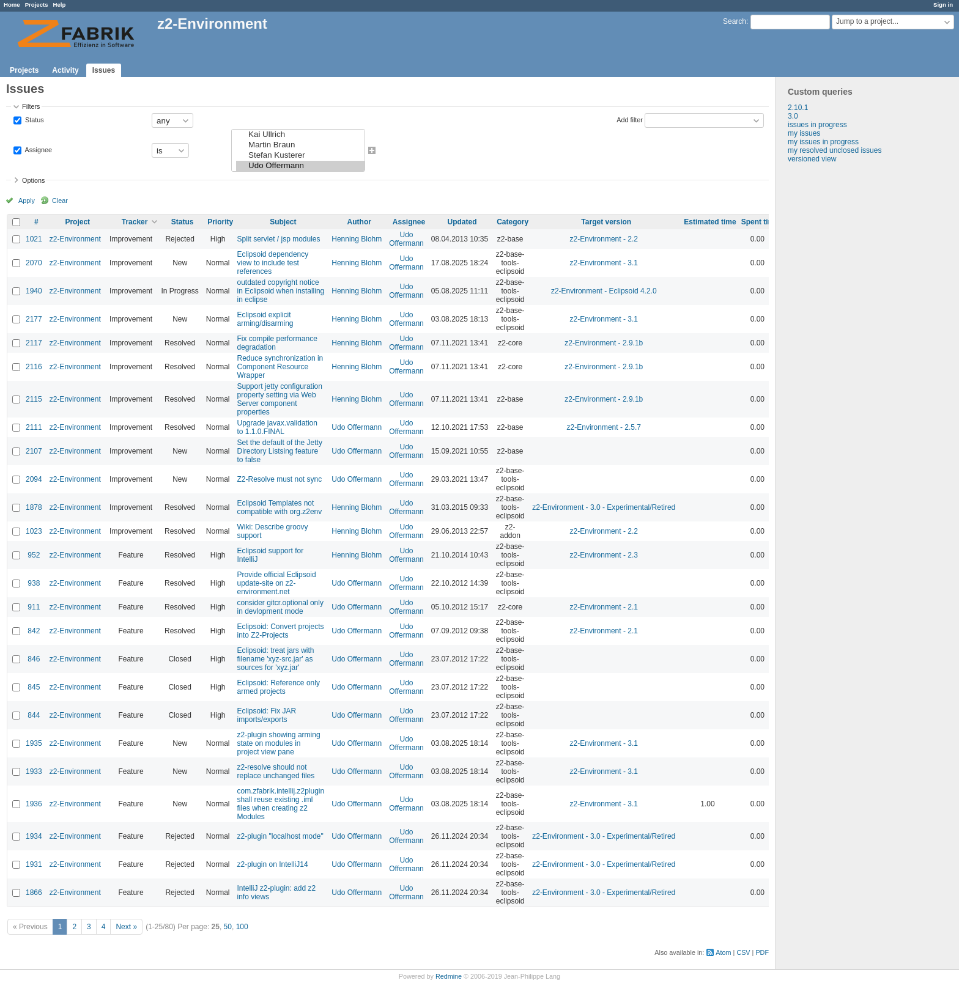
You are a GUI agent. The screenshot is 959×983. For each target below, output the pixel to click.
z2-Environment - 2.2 (604, 239)
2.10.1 (798, 107)
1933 (34, 771)
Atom (723, 952)
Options (33, 180)
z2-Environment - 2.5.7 (604, 427)
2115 (34, 399)
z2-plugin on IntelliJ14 (272, 864)
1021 (34, 239)
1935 (34, 743)
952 (34, 555)
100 (242, 926)
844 (34, 715)
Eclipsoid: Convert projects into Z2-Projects (280, 630)
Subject (283, 222)
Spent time (760, 222)
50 (228, 926)
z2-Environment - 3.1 (604, 263)
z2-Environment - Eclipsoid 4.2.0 (604, 291)
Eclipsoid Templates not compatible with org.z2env (279, 507)
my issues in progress (823, 142)
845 (34, 687)
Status (33, 119)
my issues (804, 133)
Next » (126, 926)
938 (34, 583)
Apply (26, 200)
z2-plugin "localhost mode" (280, 836)
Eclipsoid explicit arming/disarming (265, 319)
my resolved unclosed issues (834, 150)
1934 (34, 836)
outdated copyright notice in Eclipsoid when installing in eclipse (280, 291)
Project (77, 222)
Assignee (37, 149)
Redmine (448, 976)
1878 (34, 507)
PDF (762, 952)
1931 (34, 864)
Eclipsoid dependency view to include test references (272, 263)
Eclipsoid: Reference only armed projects (278, 687)
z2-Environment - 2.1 (604, 607)
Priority (220, 222)
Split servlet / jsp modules (278, 239)
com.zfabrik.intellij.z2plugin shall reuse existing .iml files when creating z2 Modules (280, 804)
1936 (34, 804)
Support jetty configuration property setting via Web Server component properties (279, 399)
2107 (34, 451)
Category (512, 222)
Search (734, 21)
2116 (34, 367)
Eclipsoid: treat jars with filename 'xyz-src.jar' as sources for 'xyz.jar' (275, 659)
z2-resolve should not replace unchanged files (275, 771)
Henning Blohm (356, 239)
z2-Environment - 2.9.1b (604, 343)
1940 (34, 291)
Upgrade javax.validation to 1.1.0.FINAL (277, 427)
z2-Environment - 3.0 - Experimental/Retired (603, 507)
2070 (34, 263)
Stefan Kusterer (300, 155)
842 (34, 631)
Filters (31, 106)
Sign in (943, 4)
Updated (461, 222)
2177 (34, 319)
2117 (34, 343)
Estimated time (710, 222)
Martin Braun (300, 145)
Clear (60, 200)
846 (34, 659)
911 (34, 607)
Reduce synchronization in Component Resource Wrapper (280, 367)
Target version (606, 222)
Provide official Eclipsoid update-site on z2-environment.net (276, 583)
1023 (34, 531)
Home (12, 4)
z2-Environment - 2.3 (604, 555)
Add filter (629, 119)
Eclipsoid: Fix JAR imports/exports (266, 715)
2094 (34, 479)
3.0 (793, 116)
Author (359, 222)
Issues (103, 70)
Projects (36, 4)
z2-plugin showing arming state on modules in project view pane (278, 743)
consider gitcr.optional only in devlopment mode (280, 607)
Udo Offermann (300, 166)
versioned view (812, 159)
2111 (34, 427)
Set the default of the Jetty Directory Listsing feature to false (279, 451)
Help (59, 4)
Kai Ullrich (300, 135)
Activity (65, 70)
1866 (34, 892)
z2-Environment (75, 239)
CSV (743, 952)
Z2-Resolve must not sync (279, 479)
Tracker (135, 222)
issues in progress (817, 124)
